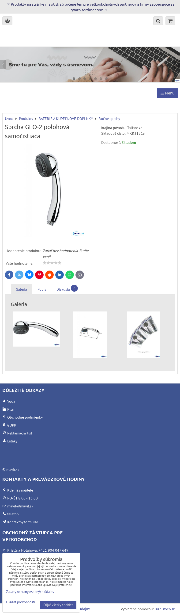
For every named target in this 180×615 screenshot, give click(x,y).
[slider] (52, 263)
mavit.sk (12, 469)
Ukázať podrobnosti (20, 602)
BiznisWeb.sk (165, 609)
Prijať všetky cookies (58, 605)
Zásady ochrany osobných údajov (30, 592)
